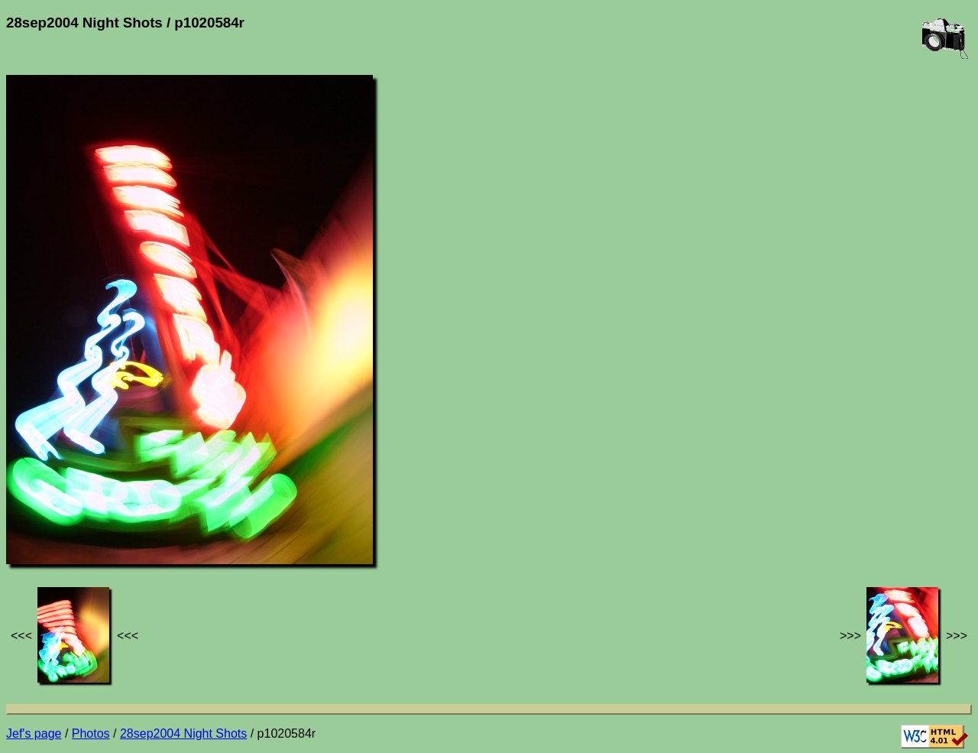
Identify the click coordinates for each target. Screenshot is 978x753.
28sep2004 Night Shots (183, 733)
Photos (91, 733)
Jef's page (33, 733)
